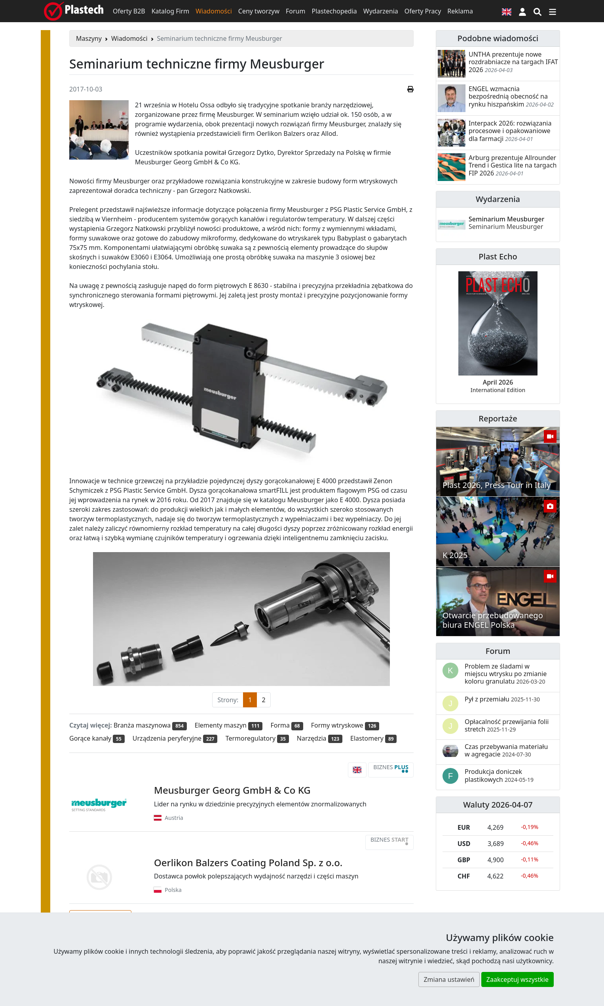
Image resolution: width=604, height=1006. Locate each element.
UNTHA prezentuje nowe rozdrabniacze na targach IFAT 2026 (513, 62)
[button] (522, 11)
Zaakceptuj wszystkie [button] (517, 979)
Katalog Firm (170, 11)
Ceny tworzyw (258, 11)
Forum (295, 11)
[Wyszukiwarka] (537, 11)
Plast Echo (498, 256)
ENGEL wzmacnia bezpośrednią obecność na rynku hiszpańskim (508, 96)
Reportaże (498, 418)
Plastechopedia (334, 11)
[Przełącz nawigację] (552, 11)
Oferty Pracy (423, 11)
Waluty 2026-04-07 (498, 804)
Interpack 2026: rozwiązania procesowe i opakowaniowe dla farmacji (510, 131)
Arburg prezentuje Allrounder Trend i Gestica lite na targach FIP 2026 (513, 165)
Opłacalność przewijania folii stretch (507, 725)
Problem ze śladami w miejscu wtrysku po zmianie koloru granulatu (506, 674)
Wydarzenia (380, 11)
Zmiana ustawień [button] (449, 979)
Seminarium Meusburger (506, 223)
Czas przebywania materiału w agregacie (506, 750)
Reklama (460, 11)
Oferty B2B (129, 11)
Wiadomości (214, 11)
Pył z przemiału (502, 699)
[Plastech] (73, 11)
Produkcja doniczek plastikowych (499, 775)
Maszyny (89, 38)
